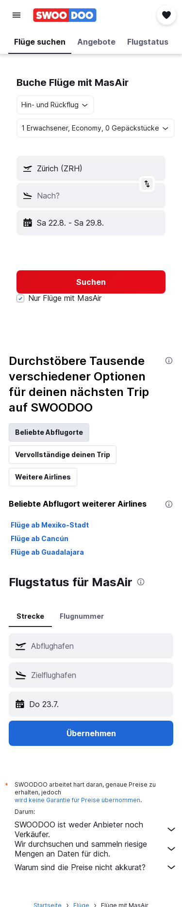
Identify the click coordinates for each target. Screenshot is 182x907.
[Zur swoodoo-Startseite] (65, 15)
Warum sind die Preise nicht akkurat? (96, 867)
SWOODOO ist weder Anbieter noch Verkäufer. (96, 829)
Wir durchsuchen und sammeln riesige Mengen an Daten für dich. (96, 848)
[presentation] (169, 360)
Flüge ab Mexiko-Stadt (50, 525)
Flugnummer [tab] (82, 616)
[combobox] (55, 105)
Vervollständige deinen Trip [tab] (62, 454)
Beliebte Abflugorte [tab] (49, 432)
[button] (16, 15)
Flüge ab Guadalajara (47, 552)
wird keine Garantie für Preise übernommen (77, 800)
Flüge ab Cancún (39, 538)
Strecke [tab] (30, 616)
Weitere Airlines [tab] (43, 477)
